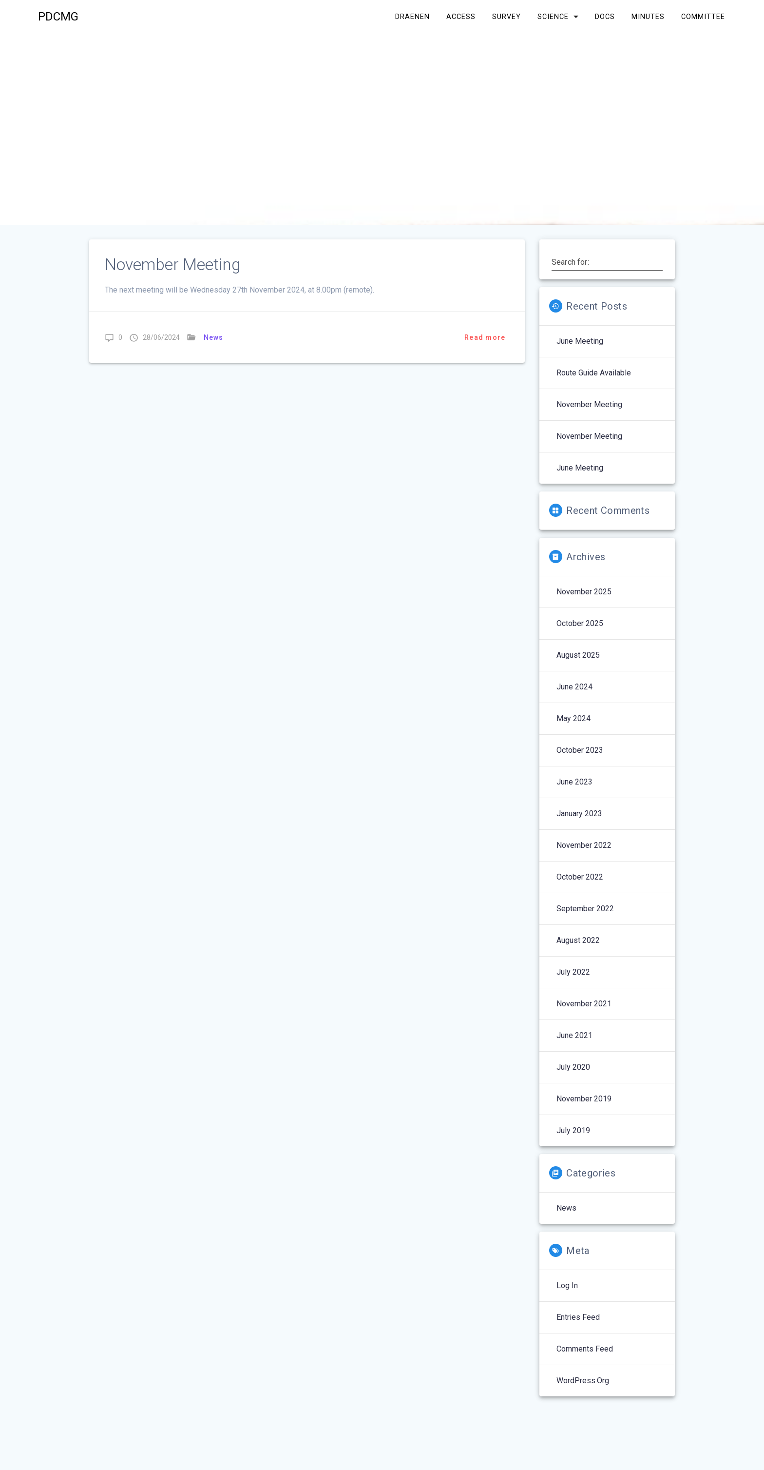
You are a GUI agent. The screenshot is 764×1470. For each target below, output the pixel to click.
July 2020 (573, 1067)
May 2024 (573, 718)
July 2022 (573, 972)
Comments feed (584, 1348)
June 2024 (574, 686)
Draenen (412, 17)
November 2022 (583, 845)
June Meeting (579, 341)
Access (461, 17)
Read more (484, 337)
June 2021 (574, 1035)
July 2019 (573, 1130)
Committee (703, 17)
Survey (506, 17)
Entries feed (578, 1317)
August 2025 (578, 655)
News (214, 337)
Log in (567, 1285)
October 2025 (579, 623)
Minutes (648, 17)
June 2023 (574, 781)
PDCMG (58, 16)
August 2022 (578, 940)
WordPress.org (582, 1380)
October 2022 (579, 877)
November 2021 (583, 1003)
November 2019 (583, 1098)
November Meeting (173, 264)
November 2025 (583, 591)
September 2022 (585, 908)
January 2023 (579, 813)
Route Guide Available (593, 372)
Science (553, 17)
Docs (605, 17)
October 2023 (579, 750)
